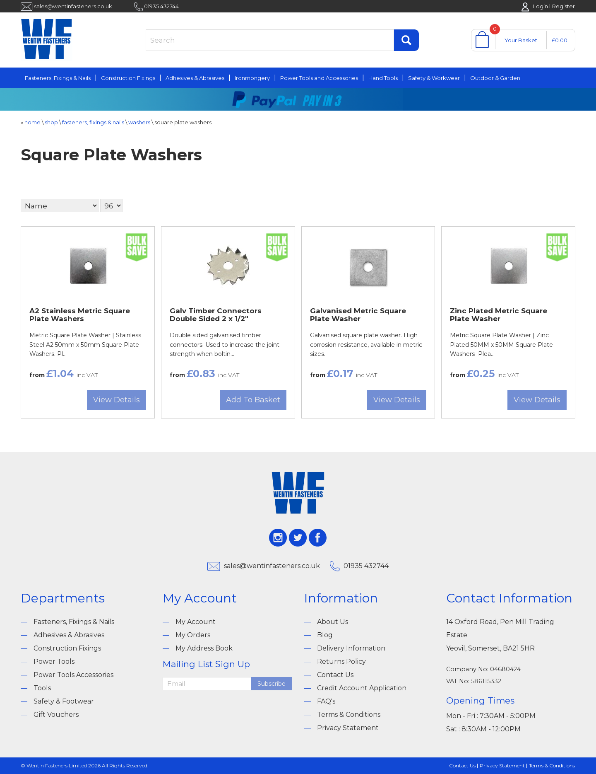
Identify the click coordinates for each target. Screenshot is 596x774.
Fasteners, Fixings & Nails (58, 78)
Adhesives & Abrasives (195, 78)
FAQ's (326, 701)
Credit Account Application (361, 688)
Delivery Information (351, 648)
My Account (195, 622)
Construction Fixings (128, 78)
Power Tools (54, 661)
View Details (116, 399)
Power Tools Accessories (73, 675)
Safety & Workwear (434, 78)
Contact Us (335, 675)
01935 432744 (161, 6)
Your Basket (521, 40)
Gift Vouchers (56, 714)
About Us (332, 622)
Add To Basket (253, 399)
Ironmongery (252, 78)
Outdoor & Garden (495, 78)
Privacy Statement (348, 728)
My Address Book (204, 648)
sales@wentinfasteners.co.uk (73, 6)
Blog (325, 635)
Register (563, 6)
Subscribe (271, 683)
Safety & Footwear (64, 701)
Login (540, 6)
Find (406, 40)
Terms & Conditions (348, 714)
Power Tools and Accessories (319, 78)
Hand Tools (383, 78)
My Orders (192, 635)
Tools (42, 688)
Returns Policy (341, 661)
